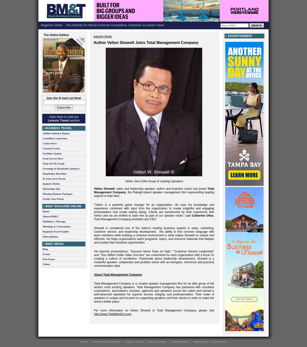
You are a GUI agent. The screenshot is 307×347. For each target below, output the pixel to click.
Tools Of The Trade (54, 163)
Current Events (51, 148)
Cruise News (50, 143)
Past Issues (49, 259)
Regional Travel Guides (56, 231)
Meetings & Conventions (57, 226)
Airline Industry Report (56, 133)
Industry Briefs (51, 183)
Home (46, 211)
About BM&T (51, 216)
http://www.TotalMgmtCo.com (112, 314)
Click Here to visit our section (64, 118)
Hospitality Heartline (54, 173)
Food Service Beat (53, 158)
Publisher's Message (54, 221)
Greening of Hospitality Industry (61, 168)
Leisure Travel (134, 342)
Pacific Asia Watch (53, 198)
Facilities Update (52, 153)
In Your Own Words (54, 178)
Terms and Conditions (106, 342)
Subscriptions (50, 236)
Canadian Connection (55, 138)
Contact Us (219, 342)
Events (46, 254)
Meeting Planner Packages (57, 193)
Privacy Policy (157, 342)
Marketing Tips (51, 188)
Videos (46, 264)
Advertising (200, 342)
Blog (45, 249)
